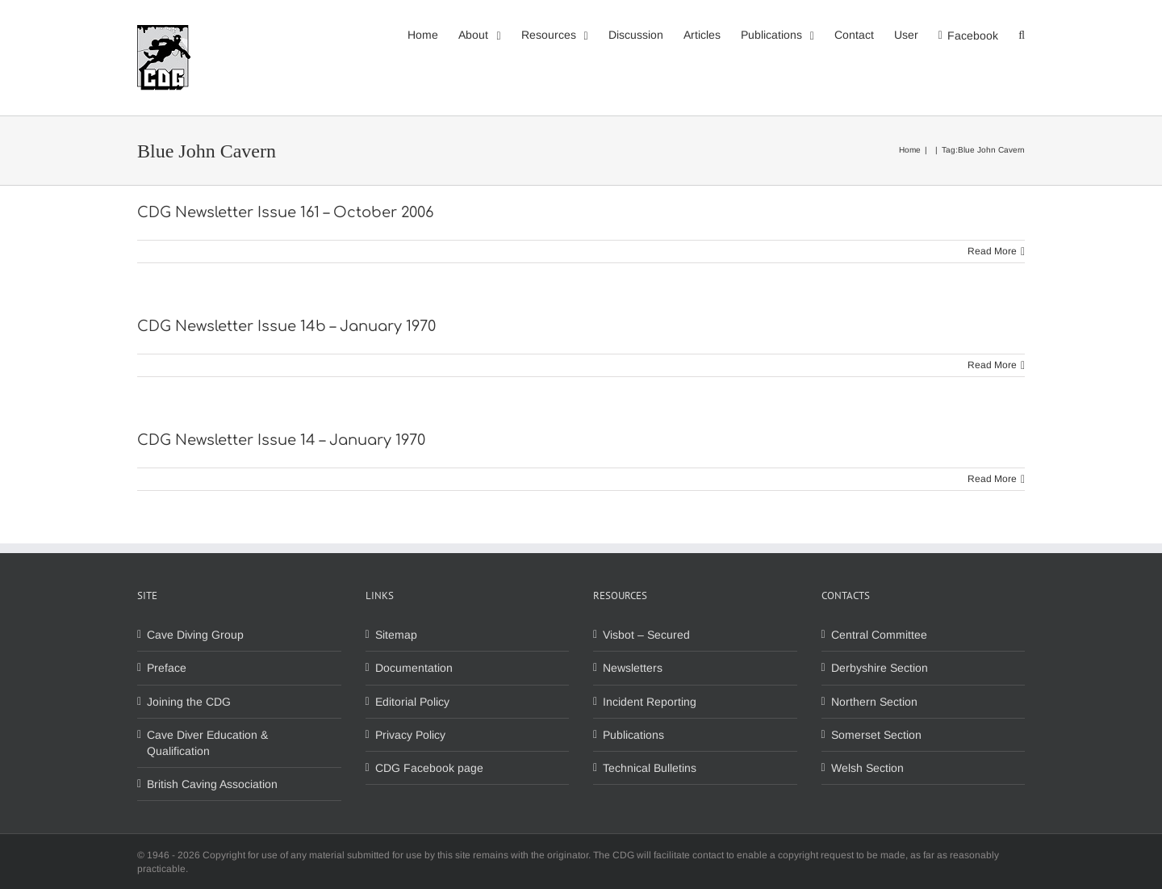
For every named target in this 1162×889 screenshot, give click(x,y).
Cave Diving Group (195, 634)
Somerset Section (876, 734)
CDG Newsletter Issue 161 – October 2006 (285, 212)
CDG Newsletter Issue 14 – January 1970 (281, 440)
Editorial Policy (412, 701)
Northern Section (874, 701)
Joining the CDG (189, 701)
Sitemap (396, 634)
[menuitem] (433, 34)
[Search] (1021, 34)
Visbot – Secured (646, 634)
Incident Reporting (649, 701)
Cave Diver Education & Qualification (207, 742)
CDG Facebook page (429, 767)
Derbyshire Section (879, 667)
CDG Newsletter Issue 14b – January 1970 (286, 326)
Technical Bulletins (649, 767)
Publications (633, 734)
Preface (166, 667)
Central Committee (879, 634)
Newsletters (633, 667)
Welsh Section (867, 767)
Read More (992, 251)
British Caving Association (212, 784)
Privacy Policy (410, 734)
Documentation (414, 667)
